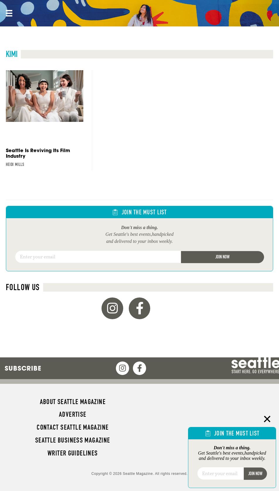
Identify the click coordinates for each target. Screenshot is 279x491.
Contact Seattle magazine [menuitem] (73, 427)
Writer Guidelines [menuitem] (73, 453)
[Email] (98, 256)
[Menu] (8, 13)
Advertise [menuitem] (72, 414)
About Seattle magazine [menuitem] (73, 402)
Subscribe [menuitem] (23, 368)
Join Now (222, 257)
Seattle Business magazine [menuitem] (72, 440)
